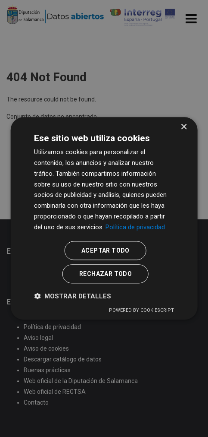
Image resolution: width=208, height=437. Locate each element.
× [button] (183, 127)
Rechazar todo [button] (105, 274)
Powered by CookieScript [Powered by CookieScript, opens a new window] (141, 311)
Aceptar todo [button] (105, 250)
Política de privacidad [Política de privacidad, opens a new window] (135, 227)
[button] (72, 296)
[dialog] (104, 218)
